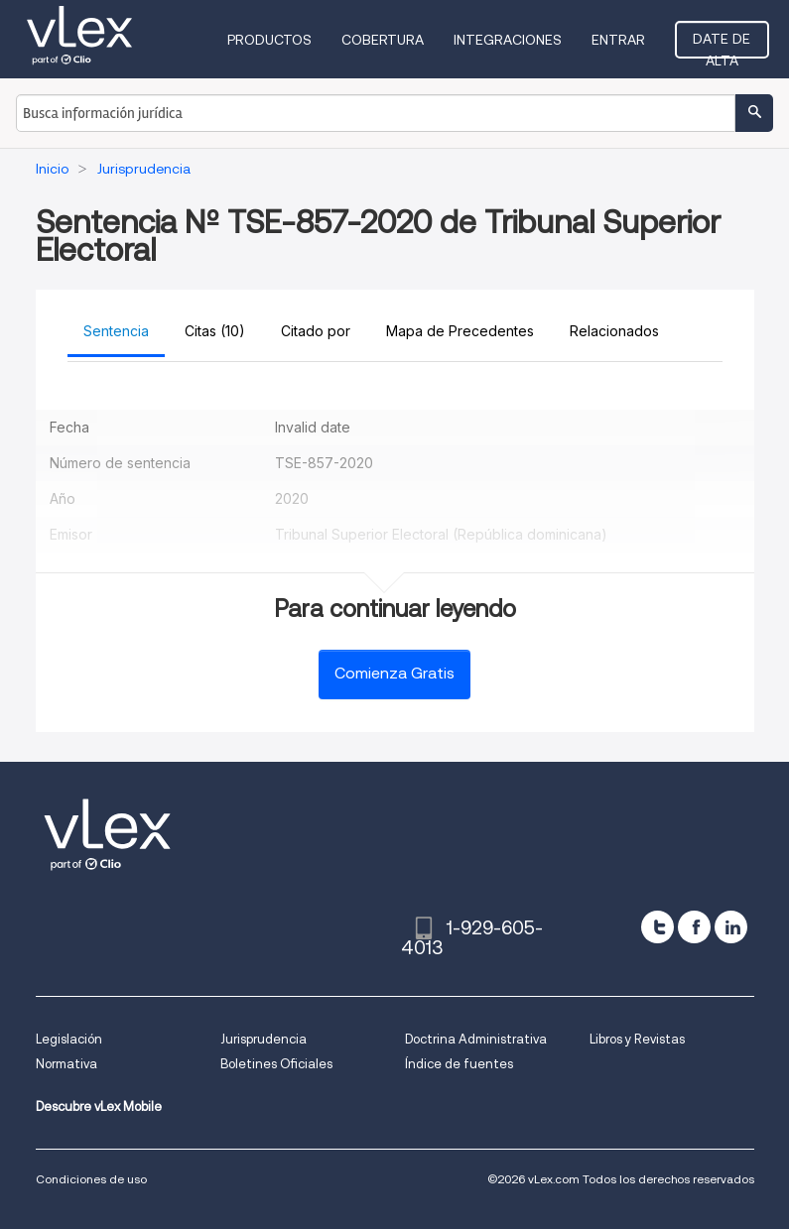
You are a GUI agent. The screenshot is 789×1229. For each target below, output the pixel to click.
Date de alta (721, 45)
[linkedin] (731, 927)
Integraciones (508, 40)
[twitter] (657, 927)
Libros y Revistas (637, 1039)
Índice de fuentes (459, 1063)
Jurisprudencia (263, 1039)
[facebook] (694, 927)
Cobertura (382, 40)
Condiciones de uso (91, 1178)
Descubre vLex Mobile (99, 1106)
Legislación (69, 1039)
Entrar (618, 40)
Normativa (66, 1063)
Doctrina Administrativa (476, 1039)
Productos (269, 40)
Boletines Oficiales (276, 1063)
